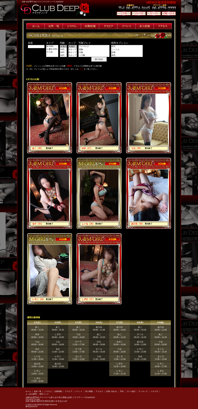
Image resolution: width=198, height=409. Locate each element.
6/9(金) (160, 322)
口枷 (94, 52)
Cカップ (73, 55)
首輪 (94, 49)
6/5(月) (78, 322)
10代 (63, 49)
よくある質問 (31, 394)
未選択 (63, 46)
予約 (122, 391)
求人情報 (89, 391)
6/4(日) (58, 322)
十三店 (52, 52)
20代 (63, 52)
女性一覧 (37, 391)
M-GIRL (52, 46)
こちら (81, 69)
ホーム (28, 391)
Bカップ (73, 52)
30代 (63, 55)
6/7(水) (119, 322)
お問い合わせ (111, 391)
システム (48, 391)
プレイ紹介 (131, 391)
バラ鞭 (94, 55)
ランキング (143, 391)
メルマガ (154, 391)
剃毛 (127, 55)
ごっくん (127, 49)
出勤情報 (58, 391)
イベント (78, 391)
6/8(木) (140, 322)
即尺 (127, 46)
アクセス (99, 391)
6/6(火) (99, 322)
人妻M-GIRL (52, 49)
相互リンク (44, 394)
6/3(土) (37, 322)
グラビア (68, 391)
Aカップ (73, 49)
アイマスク (94, 46)
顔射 (127, 52)
